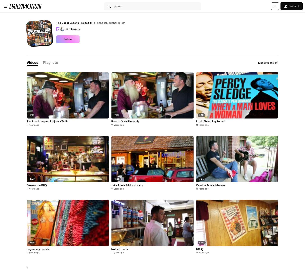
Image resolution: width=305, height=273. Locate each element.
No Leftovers (119, 249)
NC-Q (199, 249)
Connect (291, 6)
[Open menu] (5, 6)
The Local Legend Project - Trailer (48, 121)
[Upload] (275, 6)
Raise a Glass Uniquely (125, 121)
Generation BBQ (37, 185)
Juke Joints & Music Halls (127, 185)
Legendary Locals (38, 249)
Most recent (268, 63)
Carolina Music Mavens (210, 185)
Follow (68, 39)
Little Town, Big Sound (210, 121)
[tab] (32, 63)
